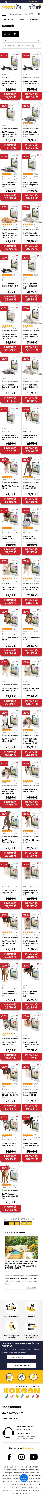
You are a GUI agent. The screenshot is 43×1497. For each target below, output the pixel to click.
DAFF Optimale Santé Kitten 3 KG (10, 284)
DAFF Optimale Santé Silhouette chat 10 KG (9, 235)
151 (24, 1223)
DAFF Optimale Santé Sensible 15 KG (10, 1196)
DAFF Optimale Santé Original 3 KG (9, 184)
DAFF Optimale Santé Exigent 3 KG (30, 285)
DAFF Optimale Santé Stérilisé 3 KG (30, 993)
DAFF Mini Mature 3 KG (31, 638)
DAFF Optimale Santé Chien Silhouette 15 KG (9, 791)
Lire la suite (31, 1288)
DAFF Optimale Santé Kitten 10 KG (31, 82)
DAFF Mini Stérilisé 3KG (8, 537)
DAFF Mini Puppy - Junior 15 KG (31, 689)
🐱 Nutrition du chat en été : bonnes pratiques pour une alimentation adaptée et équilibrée (21, 1264)
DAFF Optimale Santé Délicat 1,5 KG (31, 387)
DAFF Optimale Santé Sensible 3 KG (9, 993)
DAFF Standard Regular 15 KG (30, 1094)
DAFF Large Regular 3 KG (8, 841)
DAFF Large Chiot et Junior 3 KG (10, 689)
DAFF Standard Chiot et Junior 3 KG (9, 943)
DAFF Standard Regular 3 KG (9, 891)
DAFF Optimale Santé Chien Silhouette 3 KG (30, 741)
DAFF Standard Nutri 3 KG (30, 436)
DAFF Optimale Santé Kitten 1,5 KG (9, 83)
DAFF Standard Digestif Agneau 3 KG (31, 892)
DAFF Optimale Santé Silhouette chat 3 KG (9, 336)
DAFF (4, 75)
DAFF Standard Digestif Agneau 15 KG (30, 943)
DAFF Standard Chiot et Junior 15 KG (10, 1095)
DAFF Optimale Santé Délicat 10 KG (30, 336)
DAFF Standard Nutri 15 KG (30, 790)
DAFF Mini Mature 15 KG (10, 638)
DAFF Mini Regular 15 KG (10, 487)
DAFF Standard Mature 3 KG (9, 1043)
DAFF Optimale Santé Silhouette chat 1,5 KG (9, 134)
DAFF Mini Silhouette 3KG (30, 537)
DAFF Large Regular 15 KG (29, 487)
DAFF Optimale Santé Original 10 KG (31, 134)
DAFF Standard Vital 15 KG (9, 740)
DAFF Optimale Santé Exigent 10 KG (31, 184)
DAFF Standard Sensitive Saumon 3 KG (31, 1044)
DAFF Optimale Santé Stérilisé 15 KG (31, 1145)
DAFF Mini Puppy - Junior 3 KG (10, 588)
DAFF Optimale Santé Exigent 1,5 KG (10, 437)
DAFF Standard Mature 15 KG (9, 1144)
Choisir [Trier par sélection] (22, 40)
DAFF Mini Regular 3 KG (31, 841)
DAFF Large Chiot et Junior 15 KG (31, 588)
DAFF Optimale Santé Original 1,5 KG (10, 387)
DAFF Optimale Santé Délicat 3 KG (31, 234)
